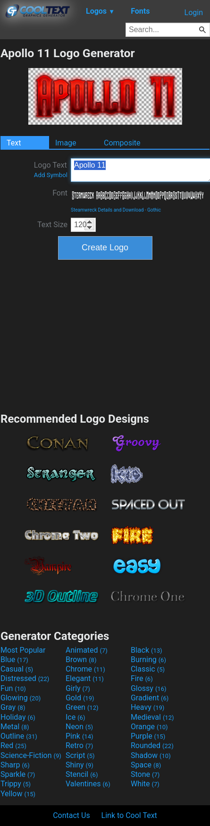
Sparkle (17, 774)
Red (13, 745)
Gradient (149, 697)
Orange (149, 726)
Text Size (52, 224)
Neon (79, 726)
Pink (79, 736)
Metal (14, 726)
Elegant (85, 678)
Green (82, 707)
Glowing (20, 697)
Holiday (17, 717)
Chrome (85, 668)
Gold (80, 697)
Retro (79, 745)
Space (146, 764)
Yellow (17, 793)
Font (59, 192)
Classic (148, 668)
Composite (122, 142)
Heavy (147, 707)
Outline (18, 736)
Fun (13, 688)
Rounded (152, 745)
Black (146, 650)
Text (14, 142)
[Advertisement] (105, 335)
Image (65, 142)
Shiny (79, 764)
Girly (78, 688)
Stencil (82, 774)
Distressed (24, 678)
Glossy (149, 688)
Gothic (154, 210)
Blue (14, 659)
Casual (16, 668)
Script (80, 755)
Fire (142, 678)
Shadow (151, 755)
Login (194, 12)
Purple (148, 736)
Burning (148, 659)
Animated (87, 650)
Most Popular (23, 650)
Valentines (88, 783)
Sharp (15, 764)
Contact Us (71, 815)
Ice (75, 717)
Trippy (15, 783)
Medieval (152, 717)
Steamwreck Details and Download (107, 210)
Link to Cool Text (129, 815)
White (145, 783)
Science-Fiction (30, 755)
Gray (12, 707)
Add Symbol (50, 175)
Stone (145, 774)
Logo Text (50, 170)
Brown (81, 659)
